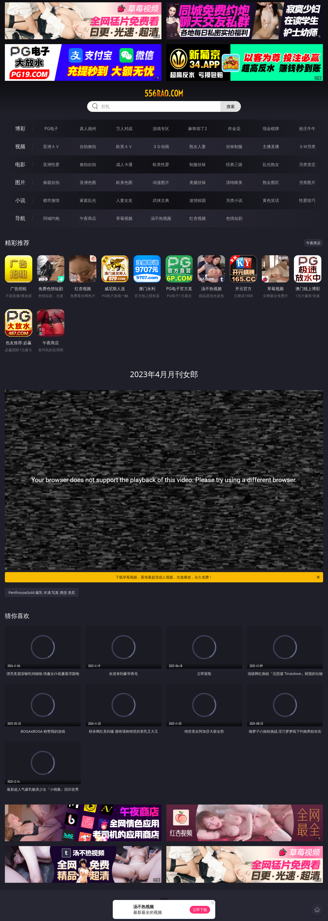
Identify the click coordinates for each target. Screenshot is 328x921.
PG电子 (51, 128)
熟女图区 (271, 182)
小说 (20, 200)
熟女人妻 (197, 146)
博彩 (20, 128)
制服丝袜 (197, 164)
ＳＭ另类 (307, 146)
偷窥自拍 (51, 182)
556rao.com (164, 93)
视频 (20, 146)
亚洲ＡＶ (51, 146)
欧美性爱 (161, 164)
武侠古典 (161, 200)
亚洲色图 (88, 182)
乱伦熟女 (271, 164)
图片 (20, 182)
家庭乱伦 (88, 200)
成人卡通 (124, 164)
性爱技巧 (307, 200)
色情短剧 (234, 218)
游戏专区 (161, 128)
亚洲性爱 (51, 164)
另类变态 (307, 164)
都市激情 (51, 200)
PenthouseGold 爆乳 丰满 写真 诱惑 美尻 (41, 592)
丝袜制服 (234, 146)
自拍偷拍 (88, 146)
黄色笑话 (271, 200)
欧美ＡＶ (124, 146)
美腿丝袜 (197, 182)
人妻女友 (124, 200)
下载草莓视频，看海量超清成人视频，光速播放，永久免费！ (218, 577)
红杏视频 (197, 218)
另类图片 (307, 182)
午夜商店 (88, 218)
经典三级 (234, 164)
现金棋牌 (271, 128)
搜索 (231, 106)
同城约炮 (51, 218)
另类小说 (234, 200)
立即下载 (200, 909)
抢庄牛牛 (307, 128)
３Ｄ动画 (161, 146)
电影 (20, 164)
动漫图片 (161, 182)
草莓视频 (124, 218)
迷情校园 (197, 200)
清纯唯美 (234, 182)
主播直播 (271, 146)
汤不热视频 (161, 218)
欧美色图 (124, 182)
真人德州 (88, 128)
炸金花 (234, 128)
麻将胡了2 (197, 128)
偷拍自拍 (88, 164)
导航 (20, 218)
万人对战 (124, 128)
